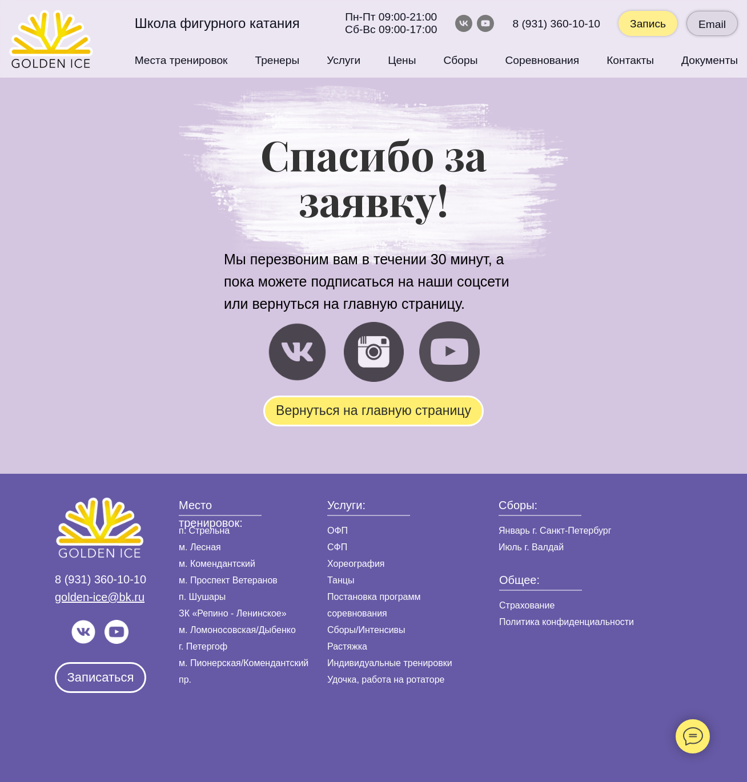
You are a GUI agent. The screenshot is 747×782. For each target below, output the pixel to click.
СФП (337, 547)
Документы (709, 60)
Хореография (355, 564)
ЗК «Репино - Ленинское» (233, 613)
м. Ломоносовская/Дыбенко (237, 630)
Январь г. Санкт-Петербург (555, 530)
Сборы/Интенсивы (366, 630)
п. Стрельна (204, 530)
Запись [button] (648, 24)
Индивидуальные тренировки (389, 663)
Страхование (527, 605)
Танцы (340, 580)
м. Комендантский (217, 564)
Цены (402, 60)
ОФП (337, 530)
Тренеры (277, 60)
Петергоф (206, 646)
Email (712, 24)
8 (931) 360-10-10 (556, 24)
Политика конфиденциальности (566, 622)
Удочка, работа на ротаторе (385, 679)
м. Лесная (200, 547)
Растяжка (347, 646)
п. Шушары (202, 597)
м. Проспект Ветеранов (228, 580)
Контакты (630, 60)
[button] (100, 677)
